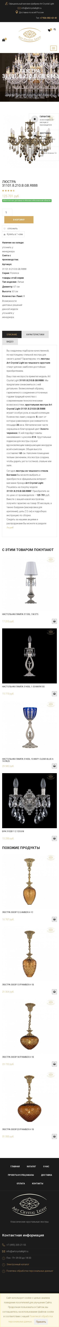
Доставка (46, 1175)
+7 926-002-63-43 (48, 18)
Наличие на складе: (13, 242)
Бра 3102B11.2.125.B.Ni (13, 831)
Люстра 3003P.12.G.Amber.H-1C (17, 912)
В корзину (19, 220)
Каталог (21, 95)
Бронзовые (45, 95)
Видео (10, 341)
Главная (10, 95)
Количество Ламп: (12, 296)
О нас (46, 1166)
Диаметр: (7, 286)
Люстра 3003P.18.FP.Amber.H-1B (18, 1057)
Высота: (6, 291)
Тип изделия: (9, 282)
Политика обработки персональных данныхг (29, 1271)
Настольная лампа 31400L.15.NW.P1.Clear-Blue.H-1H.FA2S (28, 760)
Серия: (6, 273)
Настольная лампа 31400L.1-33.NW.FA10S (23, 686)
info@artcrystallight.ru (31, 8)
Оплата (21, 1183)
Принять (41, 1321)
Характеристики (35, 334)
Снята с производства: (10, 257)
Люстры (32, 95)
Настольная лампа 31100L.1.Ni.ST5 (20, 614)
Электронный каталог (17, 1264)
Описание (12, 334)
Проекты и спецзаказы (21, 1175)
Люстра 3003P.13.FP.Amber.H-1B (18, 984)
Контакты (37, 1183)
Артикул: (7, 264)
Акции (10, 527)
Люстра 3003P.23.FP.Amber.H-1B (18, 1129)
